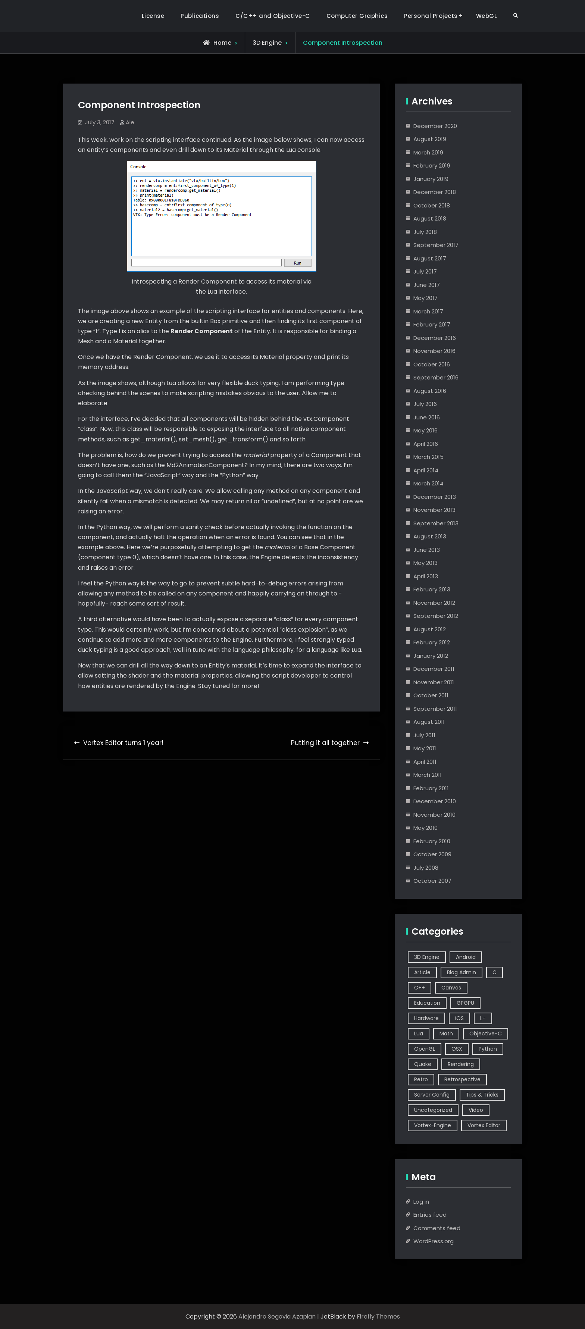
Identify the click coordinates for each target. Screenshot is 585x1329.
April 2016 (425, 444)
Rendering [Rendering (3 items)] (461, 1064)
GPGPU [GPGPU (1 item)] (465, 1003)
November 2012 (434, 603)
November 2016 (434, 351)
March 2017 (428, 311)
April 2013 (425, 576)
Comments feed (436, 1228)
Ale (130, 122)
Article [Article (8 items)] (422, 972)
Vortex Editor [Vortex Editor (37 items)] (483, 1125)
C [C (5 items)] (494, 972)
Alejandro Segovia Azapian (277, 1316)
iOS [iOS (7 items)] (459, 1018)
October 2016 (431, 364)
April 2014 (425, 470)
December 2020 (435, 126)
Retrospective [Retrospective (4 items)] (462, 1079)
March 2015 (428, 457)
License (153, 16)
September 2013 (436, 523)
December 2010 (434, 801)
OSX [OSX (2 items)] (456, 1049)
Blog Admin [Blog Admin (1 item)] (461, 972)
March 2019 (428, 152)
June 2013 (426, 550)
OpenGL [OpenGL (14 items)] (424, 1049)
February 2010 (431, 841)
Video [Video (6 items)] (476, 1110)
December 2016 (434, 338)
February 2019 (431, 165)
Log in (421, 1202)
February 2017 (431, 324)
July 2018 (425, 232)
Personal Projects (431, 16)
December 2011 (433, 669)
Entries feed (430, 1215)
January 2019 (430, 179)
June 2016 (426, 417)
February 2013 (431, 589)
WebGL (486, 16)
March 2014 (428, 483)
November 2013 (434, 510)
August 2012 (429, 629)
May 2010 (425, 828)
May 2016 (425, 430)
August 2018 (429, 218)
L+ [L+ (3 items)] (483, 1018)
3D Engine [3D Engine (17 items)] (426, 957)
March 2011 (427, 775)
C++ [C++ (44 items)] (419, 987)
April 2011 (425, 762)
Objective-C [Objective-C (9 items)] (485, 1033)
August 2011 (429, 722)
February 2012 (431, 642)
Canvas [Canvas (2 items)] (451, 987)
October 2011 (430, 695)
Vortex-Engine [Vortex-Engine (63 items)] (432, 1125)
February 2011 (431, 788)
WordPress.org (433, 1241)
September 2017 (436, 245)
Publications (200, 16)
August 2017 (429, 258)
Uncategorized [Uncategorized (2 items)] (433, 1110)
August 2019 (429, 139)
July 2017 (425, 271)
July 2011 (424, 735)
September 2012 (435, 616)
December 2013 (434, 497)
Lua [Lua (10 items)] (418, 1033)
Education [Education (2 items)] (427, 1003)
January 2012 (430, 656)
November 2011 (433, 682)
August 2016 (429, 391)
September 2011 (435, 709)
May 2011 (424, 748)
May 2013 (425, 563)
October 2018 (431, 205)
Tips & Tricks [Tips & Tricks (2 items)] (482, 1094)
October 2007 (432, 881)
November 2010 (434, 815)
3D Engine (267, 42)
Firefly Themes (378, 1316)
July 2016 (425, 404)
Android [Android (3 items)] (466, 957)
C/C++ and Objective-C (272, 16)
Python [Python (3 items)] (488, 1049)
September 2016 (436, 377)
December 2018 (434, 192)
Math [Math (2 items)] (446, 1033)
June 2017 (426, 285)
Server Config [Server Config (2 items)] (432, 1094)
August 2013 (429, 536)
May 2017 (425, 298)
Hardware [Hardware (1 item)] (426, 1018)
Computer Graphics (357, 16)
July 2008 (425, 868)
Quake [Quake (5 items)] (422, 1064)
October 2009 (432, 854)
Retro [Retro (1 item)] (421, 1079)
